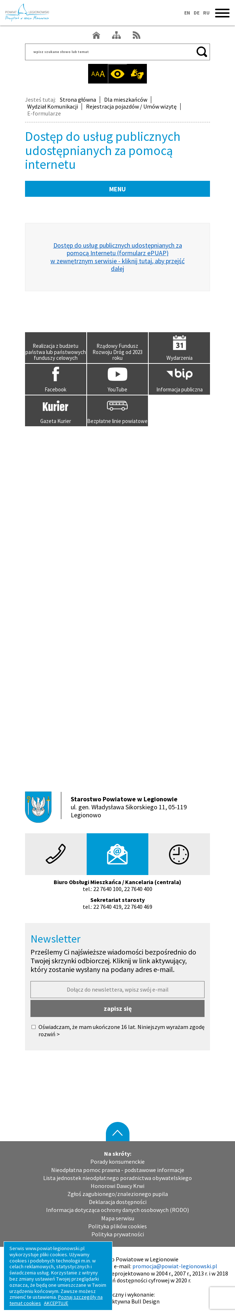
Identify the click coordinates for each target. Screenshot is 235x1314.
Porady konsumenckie (117, 1161)
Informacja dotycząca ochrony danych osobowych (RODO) (117, 1210)
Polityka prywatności (117, 1234)
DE (196, 13)
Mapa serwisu (117, 1218)
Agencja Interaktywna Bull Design (118, 1301)
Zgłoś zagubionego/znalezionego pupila (117, 1194)
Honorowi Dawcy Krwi (117, 1186)
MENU (117, 189)
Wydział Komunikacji (52, 106)
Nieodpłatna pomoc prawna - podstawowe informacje (117, 1170)
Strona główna (78, 99)
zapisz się (118, 1008)
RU (206, 13)
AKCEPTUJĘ (56, 1303)
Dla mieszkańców (125, 99)
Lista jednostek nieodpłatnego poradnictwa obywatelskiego (117, 1178)
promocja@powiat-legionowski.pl (174, 1266)
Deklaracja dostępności (118, 1202)
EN (187, 13)
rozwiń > (49, 1034)
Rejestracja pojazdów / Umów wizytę (131, 106)
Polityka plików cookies (117, 1226)
